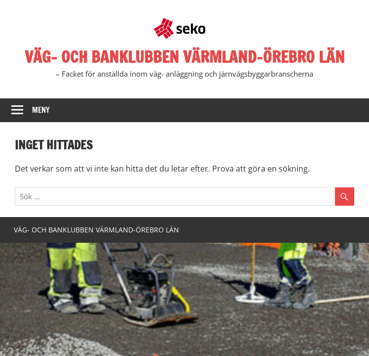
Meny (41, 110)
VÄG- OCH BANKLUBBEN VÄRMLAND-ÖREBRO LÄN (185, 56)
